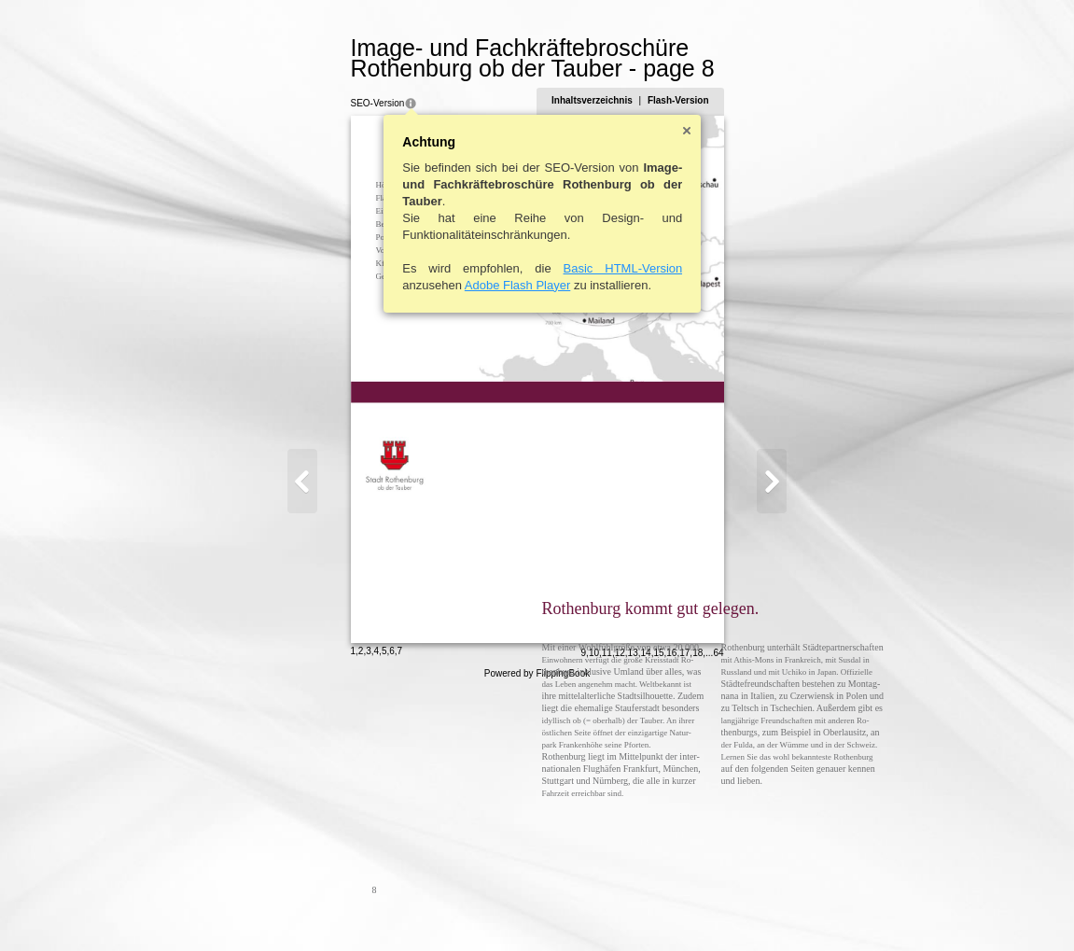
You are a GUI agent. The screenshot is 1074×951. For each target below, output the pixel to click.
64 (809, 910)
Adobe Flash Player (426, 285)
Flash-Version (769, 100)
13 (723, 910)
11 (697, 910)
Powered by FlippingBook (537, 931)
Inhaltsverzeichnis (683, 100)
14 (737, 910)
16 (763, 910)
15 (750, 910)
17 (776, 910)
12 (710, 910)
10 (684, 910)
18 (789, 910)
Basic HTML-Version (532, 268)
